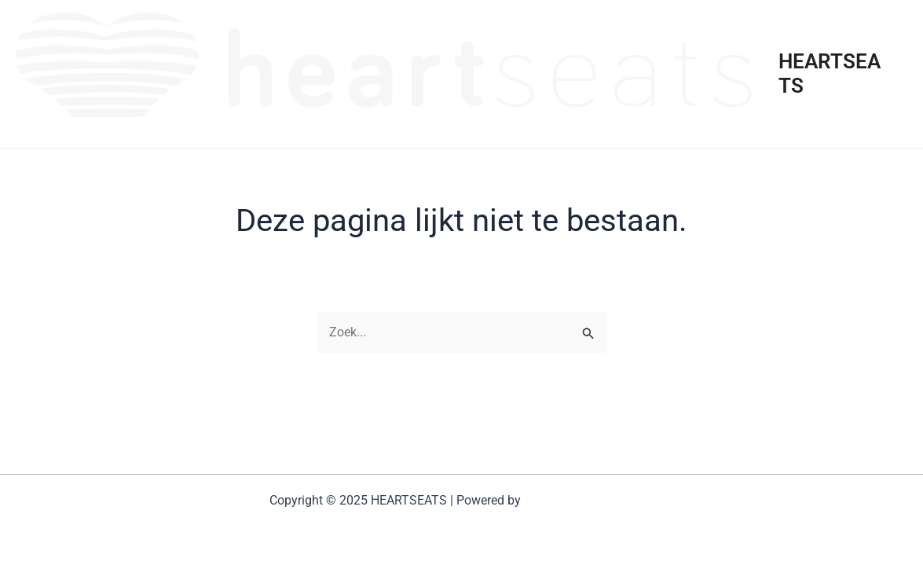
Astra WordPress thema (589, 500)
